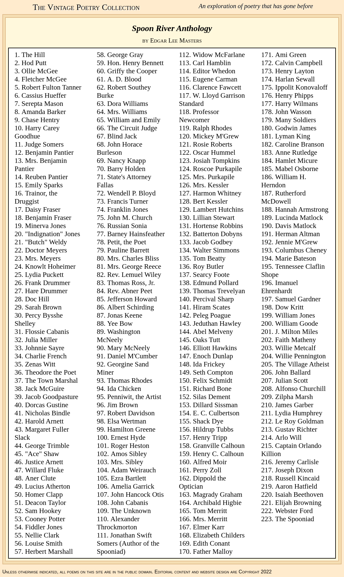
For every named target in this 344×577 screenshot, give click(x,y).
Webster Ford (294, 511)
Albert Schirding (130, 307)
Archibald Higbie (217, 502)
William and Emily (133, 120)
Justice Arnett (44, 462)
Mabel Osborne (296, 169)
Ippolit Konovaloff (301, 87)
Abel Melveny (213, 331)
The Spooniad (294, 519)
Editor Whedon (214, 71)
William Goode (296, 323)
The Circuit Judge (132, 128)
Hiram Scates (211, 307)
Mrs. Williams (127, 112)
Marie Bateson (295, 258)
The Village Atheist (302, 364)
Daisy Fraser (43, 209)
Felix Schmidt (212, 380)
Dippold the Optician (202, 482)
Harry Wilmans (296, 103)
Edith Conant (211, 543)
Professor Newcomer (199, 116)
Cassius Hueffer (43, 95)
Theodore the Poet (50, 372)
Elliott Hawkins (215, 348)
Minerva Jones (45, 226)
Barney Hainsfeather (136, 234)
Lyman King (292, 136)
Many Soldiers (295, 120)
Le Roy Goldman (299, 421)
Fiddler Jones (43, 527)
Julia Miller (41, 340)
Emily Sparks (44, 185)
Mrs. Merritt (210, 519)
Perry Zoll (207, 470)
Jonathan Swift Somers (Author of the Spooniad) (128, 543)
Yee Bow (120, 323)
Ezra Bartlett (128, 478)
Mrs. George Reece (134, 266)
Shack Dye (208, 421)
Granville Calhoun (219, 445)
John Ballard (293, 372)
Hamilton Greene (131, 429)
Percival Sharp (213, 299)
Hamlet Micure (296, 160)
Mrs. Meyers (43, 258)
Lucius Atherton (47, 486)
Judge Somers (44, 144)
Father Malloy (213, 551)
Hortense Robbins (218, 226)
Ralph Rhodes (212, 128)
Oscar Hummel (214, 152)
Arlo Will (288, 437)
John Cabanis (129, 502)
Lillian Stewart (214, 217)
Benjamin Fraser (48, 217)
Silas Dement (211, 397)
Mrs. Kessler (211, 185)
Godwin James (296, 128)
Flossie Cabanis (47, 331)
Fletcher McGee (44, 79)
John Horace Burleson (119, 148)
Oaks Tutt (206, 340)
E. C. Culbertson (216, 413)
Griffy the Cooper (132, 71)
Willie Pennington (300, 356)
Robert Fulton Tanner (51, 87)
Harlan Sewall (295, 79)
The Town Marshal (51, 380)
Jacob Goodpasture (51, 397)
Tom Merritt (210, 511)
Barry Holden (126, 169)
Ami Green (290, 55)
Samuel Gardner (298, 299)
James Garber (294, 405)
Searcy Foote (211, 274)
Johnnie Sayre (44, 348)
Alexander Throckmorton (118, 523)
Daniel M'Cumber (132, 356)
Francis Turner (127, 201)
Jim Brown (122, 405)
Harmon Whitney (217, 193)
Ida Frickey (209, 364)
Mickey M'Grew (216, 136)
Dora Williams (127, 103)
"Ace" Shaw (42, 454)
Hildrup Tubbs (213, 429)
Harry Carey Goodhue (37, 132)
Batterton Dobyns (217, 234)
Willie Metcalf (295, 348)
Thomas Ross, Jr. (131, 283)
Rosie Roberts (212, 144)
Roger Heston (130, 445)
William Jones (295, 315)
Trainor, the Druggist (35, 197)
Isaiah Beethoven (299, 494)
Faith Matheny (295, 340)
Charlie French (46, 356)
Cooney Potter (45, 519)
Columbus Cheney (301, 250)
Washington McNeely (118, 336)
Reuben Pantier (46, 177)
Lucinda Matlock (299, 217)
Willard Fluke (44, 470)
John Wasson (293, 112)
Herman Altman (297, 234)
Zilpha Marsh (294, 397)
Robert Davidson (131, 413)
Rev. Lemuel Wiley (134, 274)
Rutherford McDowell (283, 197)
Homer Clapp (44, 494)
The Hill (33, 55)
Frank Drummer (47, 283)
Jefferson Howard (132, 299)
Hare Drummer (46, 291)
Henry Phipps (294, 95)
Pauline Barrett (128, 250)
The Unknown (131, 511)
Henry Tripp (210, 437)
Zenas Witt (40, 364)
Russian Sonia (127, 226)
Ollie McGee (39, 71)
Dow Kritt (289, 307)
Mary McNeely (128, 348)
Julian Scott (291, 380)
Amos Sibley (129, 454)
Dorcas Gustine (46, 405)
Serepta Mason (42, 103)
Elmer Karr (209, 527)
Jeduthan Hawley (217, 323)
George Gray (125, 55)
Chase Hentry (40, 120)
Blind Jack (122, 136)
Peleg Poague (212, 315)
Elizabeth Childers (219, 535)
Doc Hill (37, 299)
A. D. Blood (124, 79)
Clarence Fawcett (217, 87)
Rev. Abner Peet (130, 291)
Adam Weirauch (133, 470)
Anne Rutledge (296, 152)
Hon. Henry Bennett (135, 63)
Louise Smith (43, 543)
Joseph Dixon (294, 470)
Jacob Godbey (213, 242)
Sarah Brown (43, 307)
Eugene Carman (215, 79)
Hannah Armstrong (302, 209)
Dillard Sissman (215, 405)
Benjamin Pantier (49, 152)
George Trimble (47, 445)
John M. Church (130, 217)
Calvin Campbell (299, 63)
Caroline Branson (299, 144)
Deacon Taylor (45, 502)
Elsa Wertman (126, 421)
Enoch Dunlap (213, 356)
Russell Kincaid (297, 478)
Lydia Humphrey (298, 413)
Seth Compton (213, 372)
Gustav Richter (296, 429)
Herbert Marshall (49, 551)
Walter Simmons (216, 250)
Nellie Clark (42, 535)
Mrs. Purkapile (214, 177)
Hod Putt (33, 63)
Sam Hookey (43, 511)
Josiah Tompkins (216, 160)
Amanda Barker (43, 112)
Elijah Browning (298, 502)
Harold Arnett (44, 421)
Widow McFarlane (219, 55)
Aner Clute (40, 478)
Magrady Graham (217, 494)
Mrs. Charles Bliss (133, 258)
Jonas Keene (124, 315)
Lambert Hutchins (218, 209)
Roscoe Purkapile (217, 169)
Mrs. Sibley (127, 462)
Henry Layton (294, 71)
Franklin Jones (127, 209)
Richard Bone (212, 388)
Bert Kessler (210, 201)
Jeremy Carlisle (297, 462)
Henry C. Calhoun (218, 454)
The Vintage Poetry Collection (86, 7)
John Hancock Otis (137, 494)
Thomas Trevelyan (219, 291)
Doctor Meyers (46, 250)
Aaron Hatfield (296, 486)
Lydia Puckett (44, 274)
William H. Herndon (283, 181)
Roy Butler (208, 266)
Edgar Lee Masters (176, 40)
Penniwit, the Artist (134, 397)
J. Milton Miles (296, 331)
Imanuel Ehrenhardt (279, 287)
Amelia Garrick (132, 486)
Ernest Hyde (128, 437)
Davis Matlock (296, 226)
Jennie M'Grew (296, 242)
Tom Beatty (209, 258)
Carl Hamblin (212, 63)
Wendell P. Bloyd (131, 193)
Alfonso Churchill (300, 388)
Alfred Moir (210, 462)
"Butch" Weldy (46, 242)
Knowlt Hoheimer (50, 266)
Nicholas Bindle (47, 413)
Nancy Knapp (126, 160)
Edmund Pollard (215, 283)
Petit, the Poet (126, 242)
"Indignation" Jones (52, 234)
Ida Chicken (124, 388)
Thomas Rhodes (130, 380)
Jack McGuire (44, 388)
